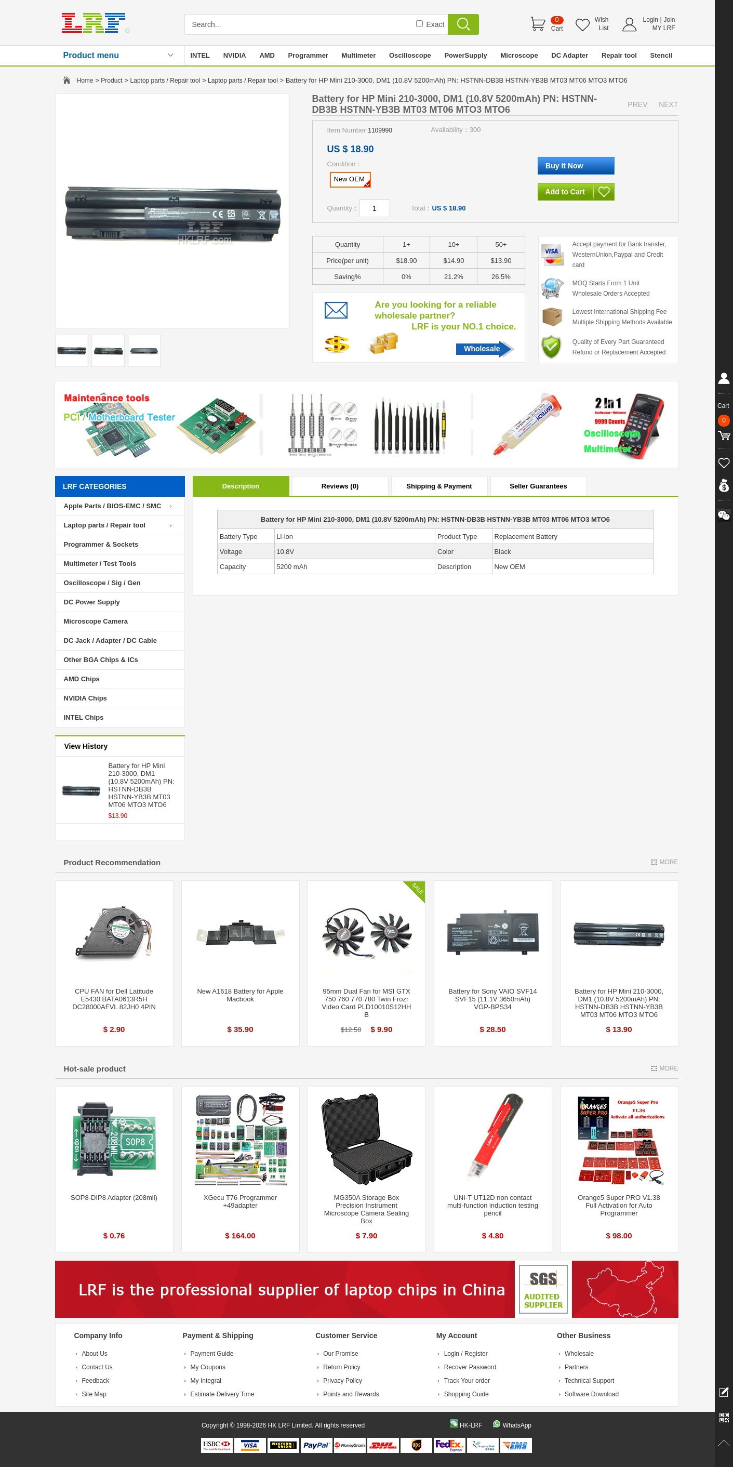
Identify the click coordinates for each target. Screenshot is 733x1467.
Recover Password (470, 1367)
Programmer (308, 55)
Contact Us (97, 1367)
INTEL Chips (84, 717)
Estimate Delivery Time (223, 1394)
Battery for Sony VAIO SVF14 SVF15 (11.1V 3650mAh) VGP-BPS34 (492, 999)
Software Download (592, 1394)
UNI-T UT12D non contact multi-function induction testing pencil (492, 1205)
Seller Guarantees (538, 486)
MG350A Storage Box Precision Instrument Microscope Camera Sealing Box (366, 1209)
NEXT (668, 104)
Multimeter (359, 55)
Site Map (94, 1394)
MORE (669, 862)
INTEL (200, 55)
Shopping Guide (466, 1394)
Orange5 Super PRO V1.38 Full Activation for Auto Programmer (619, 1205)
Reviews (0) (340, 486)
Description (241, 486)
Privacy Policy (342, 1380)
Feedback (95, 1380)
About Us (94, 1353)
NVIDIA (234, 55)
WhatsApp (517, 1425)
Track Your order (467, 1380)
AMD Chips (82, 679)
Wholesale (482, 349)
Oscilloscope (410, 55)
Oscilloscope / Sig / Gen (102, 583)
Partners (576, 1367)
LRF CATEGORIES (95, 486)
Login (650, 19)
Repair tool (619, 55)
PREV (637, 104)
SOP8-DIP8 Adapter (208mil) (114, 1197)
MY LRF (663, 28)
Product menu (91, 55)
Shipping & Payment (439, 486)
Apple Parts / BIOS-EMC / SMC (113, 506)
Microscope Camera (96, 621)
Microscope (519, 55)
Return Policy (341, 1367)
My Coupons (208, 1367)
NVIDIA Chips (85, 698)
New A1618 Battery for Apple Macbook (240, 995)
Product (111, 80)
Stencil (661, 55)
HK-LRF (471, 1425)
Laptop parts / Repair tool (165, 80)
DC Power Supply (92, 602)
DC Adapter (569, 55)
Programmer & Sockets (101, 544)
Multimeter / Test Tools (100, 563)
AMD (267, 55)
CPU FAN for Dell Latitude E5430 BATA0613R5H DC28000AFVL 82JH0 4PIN (114, 999)
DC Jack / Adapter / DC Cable (110, 640)
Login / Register (466, 1353)
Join (669, 19)
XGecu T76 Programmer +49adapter (240, 1201)
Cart (557, 28)
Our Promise (340, 1353)
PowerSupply (465, 55)
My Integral (206, 1380)
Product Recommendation (112, 862)
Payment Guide (212, 1353)
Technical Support (589, 1380)
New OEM (352, 181)
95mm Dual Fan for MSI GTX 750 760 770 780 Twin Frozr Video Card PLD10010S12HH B (366, 1003)
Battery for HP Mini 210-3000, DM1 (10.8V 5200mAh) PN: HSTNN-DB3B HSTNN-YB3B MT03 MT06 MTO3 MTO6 (142, 785)
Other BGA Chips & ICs (101, 660)
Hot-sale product (95, 1068)
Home (85, 80)
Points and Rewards (351, 1394)
